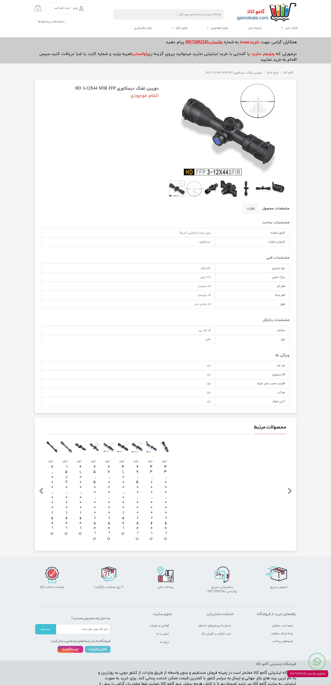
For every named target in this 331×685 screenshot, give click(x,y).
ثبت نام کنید (62, 8)
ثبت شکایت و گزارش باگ (216, 608)
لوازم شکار (181, 28)
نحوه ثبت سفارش (282, 600)
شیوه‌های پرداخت (282, 616)
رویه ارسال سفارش (282, 608)
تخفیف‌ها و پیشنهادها (51, 21)
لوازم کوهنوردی (219, 28)
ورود (75, 8)
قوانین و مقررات (159, 600)
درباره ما (164, 617)
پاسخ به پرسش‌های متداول (214, 600)
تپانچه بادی (255, 28)
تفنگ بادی (291, 28)
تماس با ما (163, 608)
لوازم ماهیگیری (143, 28)
